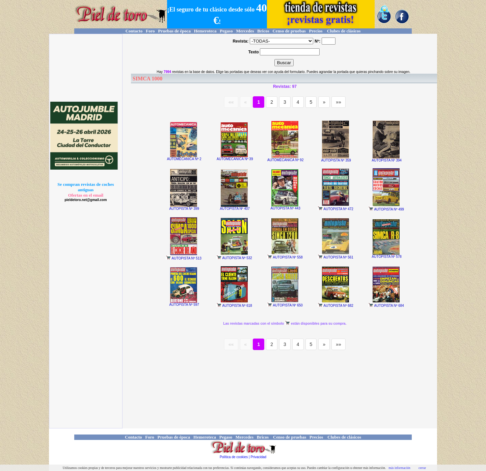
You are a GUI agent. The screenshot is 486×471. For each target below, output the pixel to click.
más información (399, 468)
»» (338, 102)
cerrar (422, 468)
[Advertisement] (84, 68)
